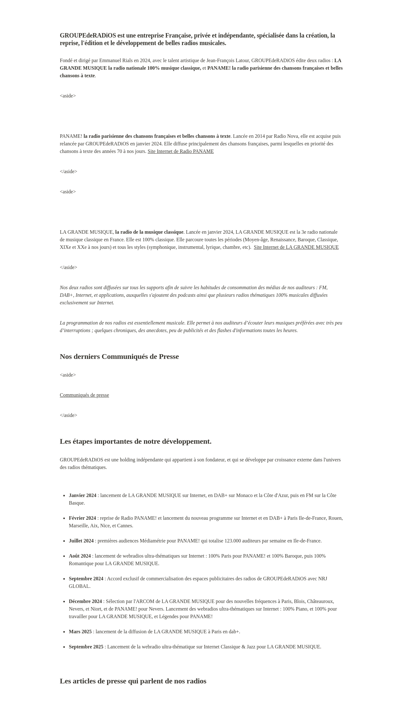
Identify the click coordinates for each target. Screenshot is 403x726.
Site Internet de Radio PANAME (181, 151)
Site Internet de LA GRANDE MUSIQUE (296, 247)
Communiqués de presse (84, 395)
